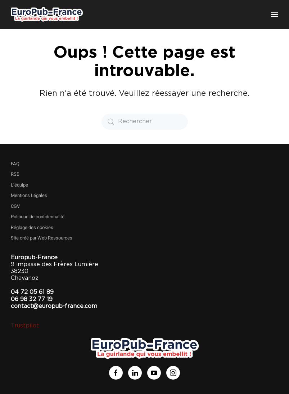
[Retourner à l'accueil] (47, 14)
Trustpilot (25, 325)
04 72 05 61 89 (32, 292)
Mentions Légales (29, 195)
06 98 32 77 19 (32, 299)
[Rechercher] (144, 122)
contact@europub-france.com (54, 306)
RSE (15, 174)
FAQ (15, 163)
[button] (274, 14)
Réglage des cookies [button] (32, 227)
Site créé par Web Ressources (41, 237)
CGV (15, 206)
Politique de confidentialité (37, 216)
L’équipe (19, 185)
